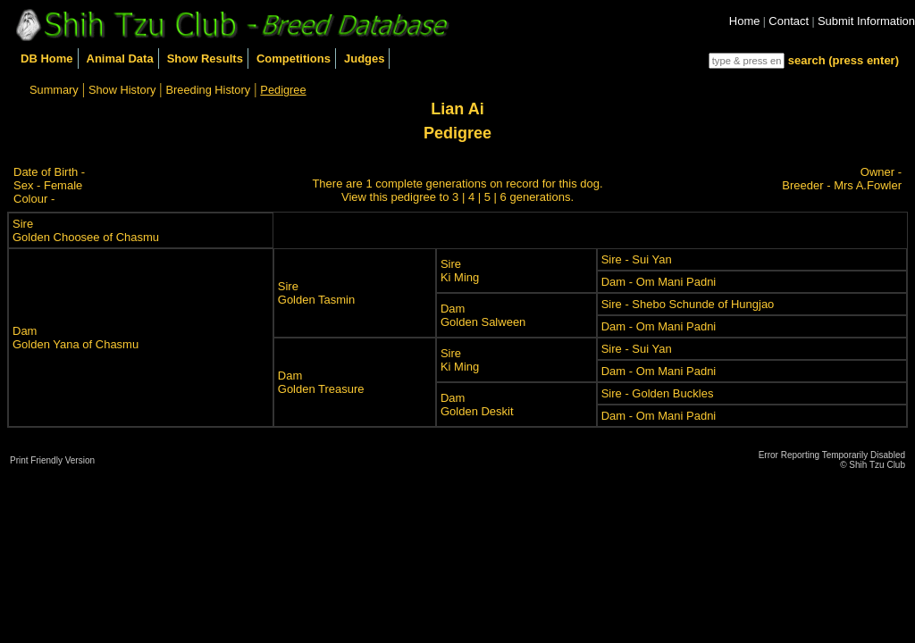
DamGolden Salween (483, 315)
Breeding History (208, 89)
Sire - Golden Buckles (657, 393)
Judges (364, 58)
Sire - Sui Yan (636, 259)
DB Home (47, 58)
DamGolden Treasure (321, 382)
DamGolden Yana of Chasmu (76, 337)
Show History (121, 89)
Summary (54, 89)
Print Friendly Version (52, 460)
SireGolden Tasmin (316, 293)
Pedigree (283, 89)
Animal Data (120, 58)
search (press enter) (843, 60)
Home (744, 21)
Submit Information (866, 21)
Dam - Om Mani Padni (659, 281)
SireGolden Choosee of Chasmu (86, 230)
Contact (788, 21)
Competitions (293, 58)
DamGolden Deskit (477, 404)
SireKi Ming (460, 270)
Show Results (205, 58)
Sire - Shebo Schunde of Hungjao (688, 304)
